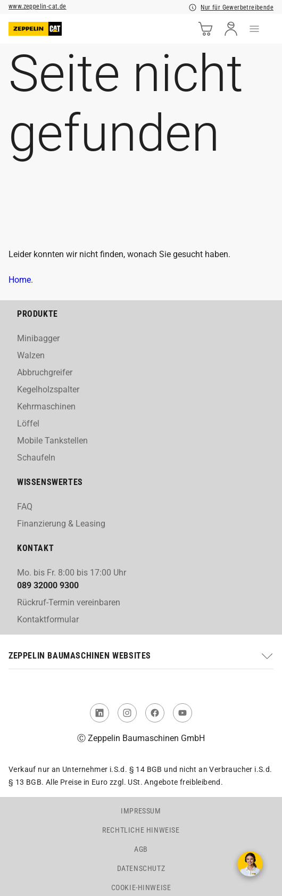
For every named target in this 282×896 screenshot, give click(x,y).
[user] (231, 29)
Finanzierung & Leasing (61, 524)
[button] (141, 656)
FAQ (24, 507)
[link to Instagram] (127, 712)
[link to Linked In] (99, 712)
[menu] (254, 28)
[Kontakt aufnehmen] (250, 864)
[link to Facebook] (154, 712)
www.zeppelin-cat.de (38, 6)
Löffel (28, 423)
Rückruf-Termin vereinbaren (68, 602)
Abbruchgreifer (44, 372)
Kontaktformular (48, 619)
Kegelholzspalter (48, 389)
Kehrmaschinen (46, 406)
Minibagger (38, 338)
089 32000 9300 (48, 585)
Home (20, 280)
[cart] (205, 29)
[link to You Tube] (182, 712)
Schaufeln (36, 458)
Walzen (31, 355)
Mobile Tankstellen (52, 440)
